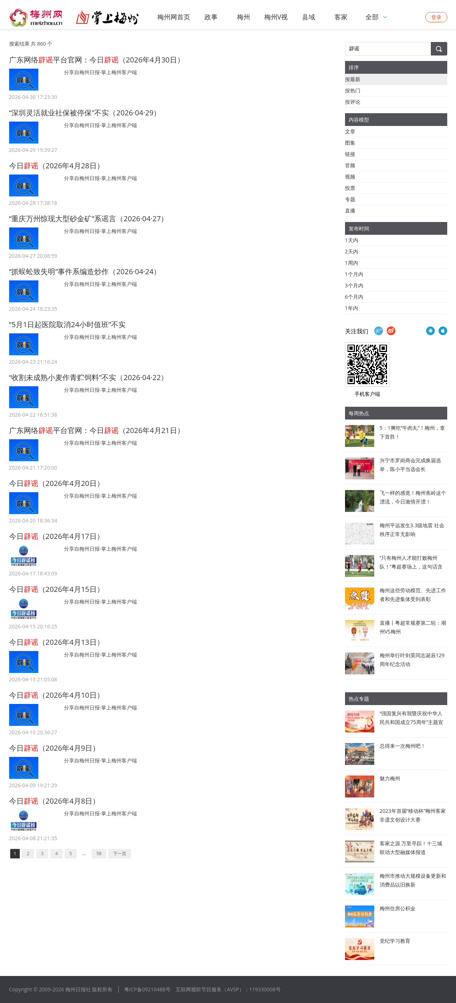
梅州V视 (276, 16)
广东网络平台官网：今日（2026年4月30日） (96, 60)
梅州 (243, 16)
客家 (341, 16)
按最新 (352, 79)
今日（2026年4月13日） (56, 642)
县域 (308, 16)
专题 (350, 199)
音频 (350, 165)
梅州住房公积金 (397, 908)
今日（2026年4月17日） (56, 536)
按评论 (352, 101)
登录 (436, 17)
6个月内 (354, 296)
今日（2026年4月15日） (56, 589)
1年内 (351, 308)
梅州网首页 (173, 16)
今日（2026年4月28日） (56, 166)
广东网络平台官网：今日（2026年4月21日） (96, 430)
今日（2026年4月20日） (56, 483)
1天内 (351, 240)
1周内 (351, 262)
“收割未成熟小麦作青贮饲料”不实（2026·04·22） (88, 377)
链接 (350, 153)
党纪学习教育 (395, 940)
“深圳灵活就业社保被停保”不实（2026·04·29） (85, 113)
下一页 (119, 853)
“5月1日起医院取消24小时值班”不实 (67, 324)
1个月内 (354, 274)
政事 (211, 16)
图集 (350, 142)
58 (98, 853)
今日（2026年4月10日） (56, 695)
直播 (350, 210)
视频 (350, 176)
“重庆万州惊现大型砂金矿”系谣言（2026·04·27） (88, 218)
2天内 (351, 251)
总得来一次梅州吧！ (403, 745)
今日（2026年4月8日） (54, 801)
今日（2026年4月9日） (54, 748)
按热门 (352, 90)
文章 (350, 131)
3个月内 (354, 285)
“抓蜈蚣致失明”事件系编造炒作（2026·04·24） (85, 271)
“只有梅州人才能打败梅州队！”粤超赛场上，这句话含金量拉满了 (411, 566)
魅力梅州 (390, 778)
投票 (350, 187)
